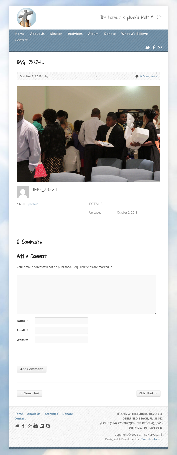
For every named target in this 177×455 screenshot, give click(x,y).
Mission (56, 34)
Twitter (147, 47)
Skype (48, 425)
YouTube (35, 425)
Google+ (160, 47)
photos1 (33, 204)
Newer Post (29, 393)
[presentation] (44, 353)
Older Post (148, 393)
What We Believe (134, 34)
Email (22, 330)
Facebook (153, 47)
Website (22, 340)
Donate (110, 34)
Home (20, 34)
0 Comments (136, 76)
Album (93, 34)
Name (23, 321)
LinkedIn (41, 425)
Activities (75, 34)
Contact (21, 40)
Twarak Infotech (152, 439)
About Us (37, 34)
